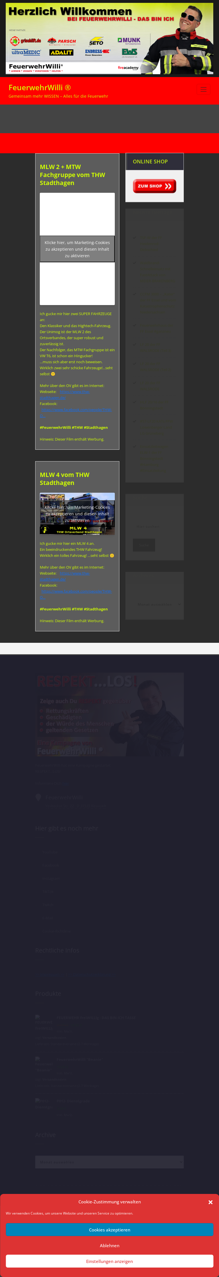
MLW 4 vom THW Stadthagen (64, 479)
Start (123, 119)
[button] (210, 1202)
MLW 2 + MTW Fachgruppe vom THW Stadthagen (72, 175)
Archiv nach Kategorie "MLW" (157, 119)
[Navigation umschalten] (203, 89)
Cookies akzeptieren (109, 1230)
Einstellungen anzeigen (109, 1261)
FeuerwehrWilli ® (40, 87)
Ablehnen (109, 1245)
